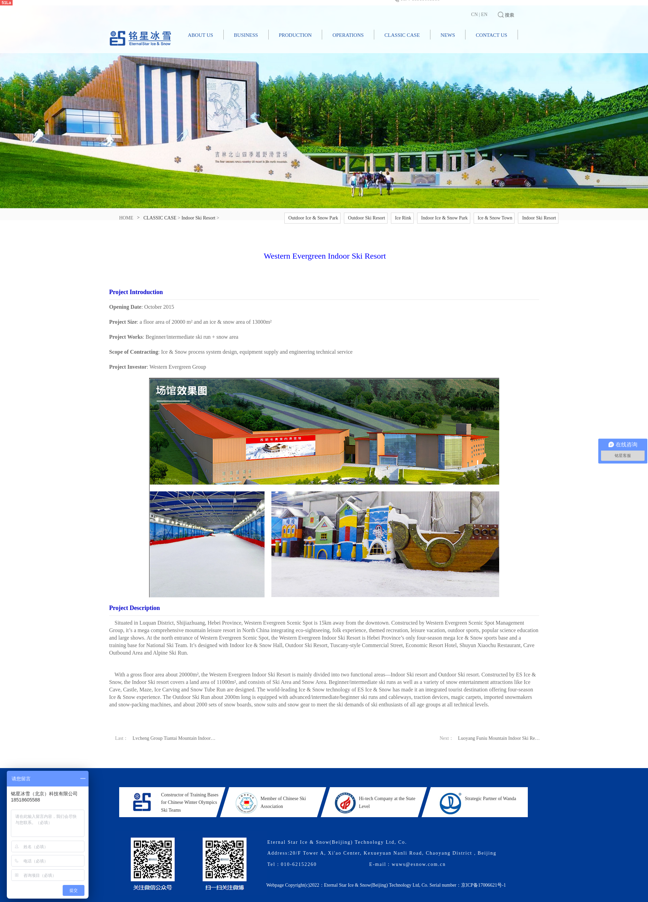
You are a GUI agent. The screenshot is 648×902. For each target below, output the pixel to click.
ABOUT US (200, 35)
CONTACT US (491, 35)
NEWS (448, 35)
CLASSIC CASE (402, 35)
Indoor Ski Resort (198, 217)
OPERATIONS (348, 35)
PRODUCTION (295, 35)
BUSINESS (246, 35)
